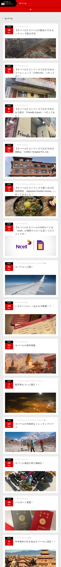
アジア (19, 26)
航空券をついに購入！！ (27, 384)
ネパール (25, 26)
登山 (44, 263)
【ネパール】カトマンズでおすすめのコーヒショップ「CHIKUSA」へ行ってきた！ (35, 72)
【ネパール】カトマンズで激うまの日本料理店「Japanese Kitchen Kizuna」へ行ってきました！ (35, 191)
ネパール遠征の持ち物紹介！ (29, 463)
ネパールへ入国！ (24, 267)
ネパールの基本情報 (25, 345)
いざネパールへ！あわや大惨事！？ (33, 306)
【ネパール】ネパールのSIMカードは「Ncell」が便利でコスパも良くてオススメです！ (34, 230)
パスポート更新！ (24, 502)
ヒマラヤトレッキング (35, 184)
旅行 (29, 538)
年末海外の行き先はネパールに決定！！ (35, 541)
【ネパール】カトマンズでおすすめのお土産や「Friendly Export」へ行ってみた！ (35, 112)
